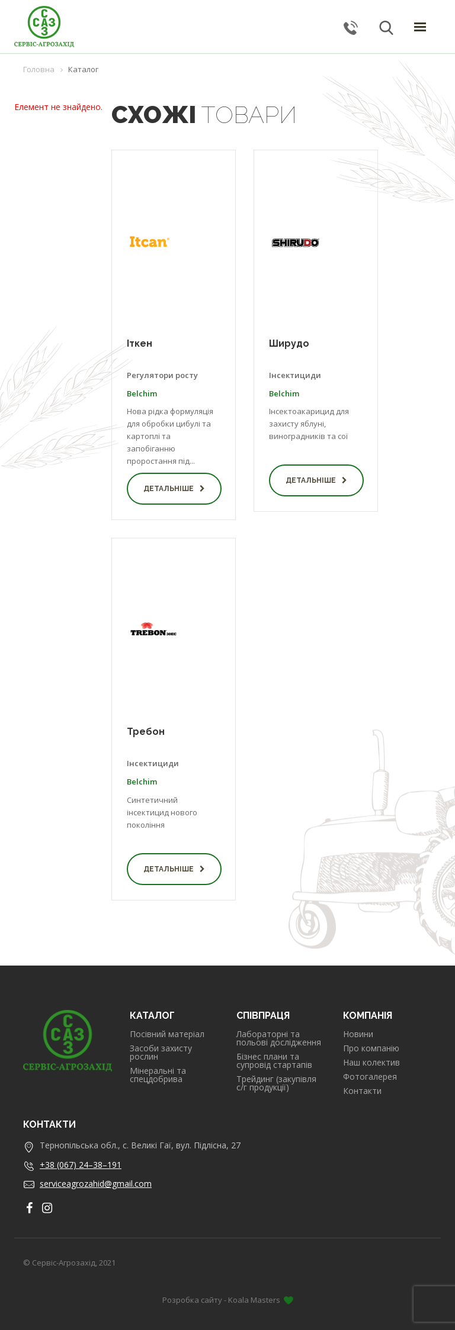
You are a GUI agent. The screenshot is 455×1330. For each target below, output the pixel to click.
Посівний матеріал (167, 1034)
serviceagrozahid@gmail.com (96, 1183)
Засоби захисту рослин (161, 1052)
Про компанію (371, 1048)
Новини (358, 1034)
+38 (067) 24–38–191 (80, 1164)
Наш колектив (371, 1062)
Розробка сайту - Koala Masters (227, 1300)
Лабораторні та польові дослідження (278, 1038)
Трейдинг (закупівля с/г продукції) (276, 1083)
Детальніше (174, 489)
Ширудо (289, 343)
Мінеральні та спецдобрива (158, 1075)
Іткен (139, 343)
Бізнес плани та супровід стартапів (274, 1061)
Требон (146, 731)
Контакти (362, 1091)
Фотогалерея (370, 1077)
